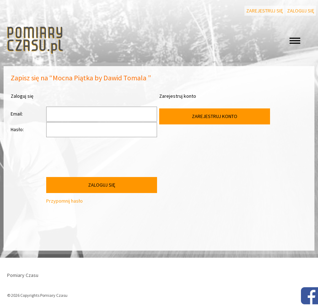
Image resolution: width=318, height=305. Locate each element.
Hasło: (17, 129)
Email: (17, 114)
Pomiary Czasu (22, 275)
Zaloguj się (300, 10)
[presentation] (100, 159)
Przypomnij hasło (64, 201)
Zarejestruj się (264, 10)
